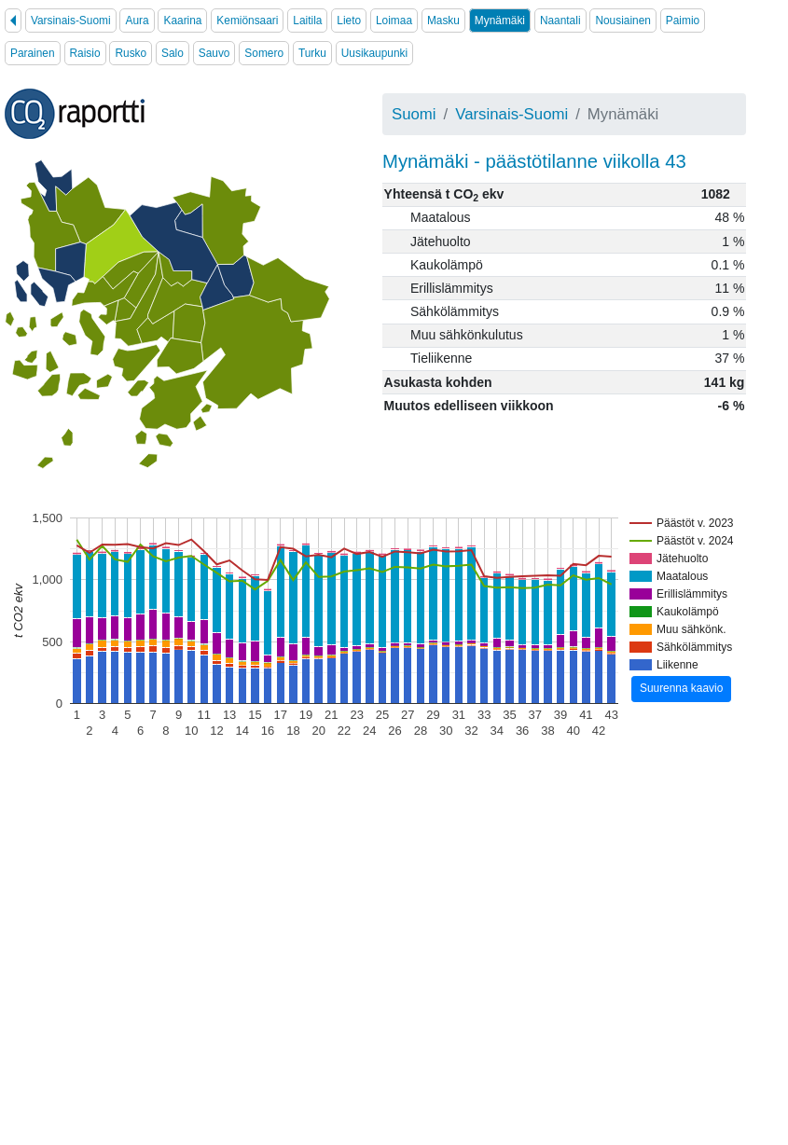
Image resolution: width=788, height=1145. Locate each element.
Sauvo (214, 53)
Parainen (32, 53)
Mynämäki (500, 20)
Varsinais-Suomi (71, 20)
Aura (136, 20)
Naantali (560, 20)
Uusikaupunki (374, 53)
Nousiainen (623, 20)
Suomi (414, 114)
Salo (172, 53)
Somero (263, 53)
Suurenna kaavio (681, 688)
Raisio (85, 53)
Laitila (307, 20)
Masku (443, 20)
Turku (312, 53)
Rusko (130, 53)
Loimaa (394, 20)
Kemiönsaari (247, 20)
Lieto (349, 20)
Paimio (682, 20)
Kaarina (182, 20)
